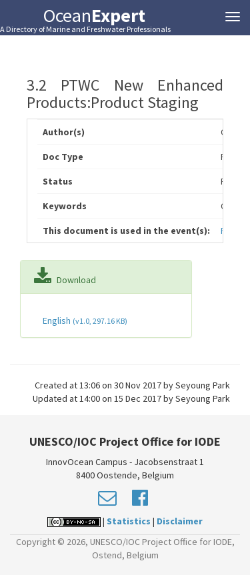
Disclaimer (180, 521)
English (84, 320)
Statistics (129, 521)
